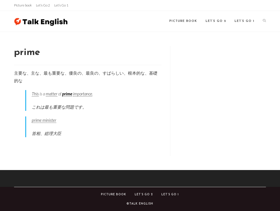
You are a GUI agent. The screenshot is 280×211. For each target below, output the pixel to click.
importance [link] (82, 93)
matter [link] (51, 93)
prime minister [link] (44, 120)
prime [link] (67, 93)
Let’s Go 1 (61, 5)
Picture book (23, 5)
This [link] (35, 93)
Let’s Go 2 (43, 5)
